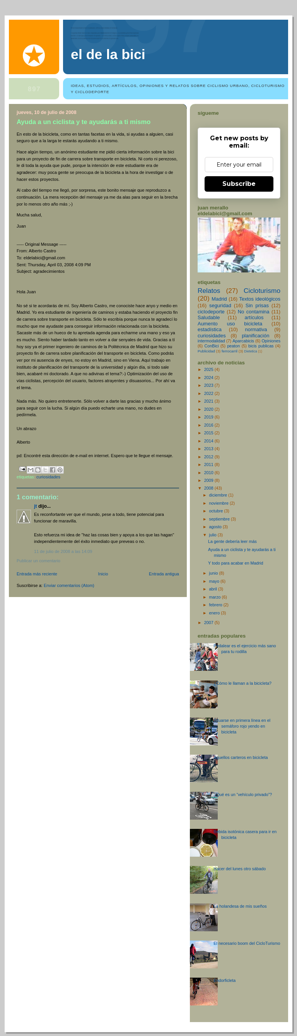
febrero (216, 604)
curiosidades (48, 477)
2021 (209, 401)
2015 (209, 432)
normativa (256, 329)
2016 (209, 425)
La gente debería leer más (232, 541)
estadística (210, 329)
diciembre (219, 495)
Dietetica (250, 351)
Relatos (209, 290)
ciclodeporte (211, 312)
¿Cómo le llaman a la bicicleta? (242, 683)
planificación (255, 336)
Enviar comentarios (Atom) (69, 585)
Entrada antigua (164, 574)
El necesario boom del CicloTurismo (246, 943)
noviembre (219, 503)
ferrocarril (229, 351)
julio (213, 534)
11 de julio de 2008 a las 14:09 (63, 551)
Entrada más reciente (37, 574)
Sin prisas (257, 305)
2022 (209, 393)
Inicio (103, 574)
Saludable (209, 317)
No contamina (254, 312)
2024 (209, 377)
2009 (209, 480)
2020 (209, 409)
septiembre (220, 519)
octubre (216, 511)
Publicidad (206, 351)
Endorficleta (224, 980)
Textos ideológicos (259, 299)
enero (215, 613)
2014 (209, 441)
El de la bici (108, 54)
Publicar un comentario (38, 560)
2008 (209, 488)
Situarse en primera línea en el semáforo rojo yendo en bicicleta (241, 726)
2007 (209, 622)
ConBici (211, 346)
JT (35, 506)
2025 (209, 369)
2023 (209, 385)
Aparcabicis (243, 341)
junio (214, 573)
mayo (214, 581)
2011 (209, 464)
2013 (209, 448)
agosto (216, 526)
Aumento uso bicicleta (230, 324)
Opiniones (270, 341)
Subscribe (239, 183)
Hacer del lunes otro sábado (239, 868)
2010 (209, 472)
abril (213, 589)
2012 (209, 456)
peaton (233, 346)
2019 (209, 417)
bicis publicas (260, 346)
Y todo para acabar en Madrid (235, 563)
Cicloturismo (262, 290)
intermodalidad (211, 341)
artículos (254, 317)
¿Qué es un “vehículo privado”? (242, 794)
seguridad (220, 305)
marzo (215, 597)
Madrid (219, 299)
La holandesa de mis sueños (239, 906)
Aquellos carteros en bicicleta (240, 757)
